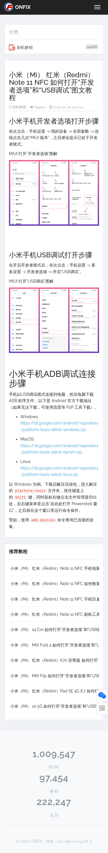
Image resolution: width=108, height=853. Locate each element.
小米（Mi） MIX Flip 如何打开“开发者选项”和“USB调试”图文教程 (54, 675)
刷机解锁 (54, 47)
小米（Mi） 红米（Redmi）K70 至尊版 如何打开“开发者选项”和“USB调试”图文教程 (54, 660)
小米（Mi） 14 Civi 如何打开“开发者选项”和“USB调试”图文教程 (54, 629)
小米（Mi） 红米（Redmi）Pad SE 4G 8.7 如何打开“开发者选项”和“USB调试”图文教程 (54, 691)
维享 (49, 842)
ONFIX (17, 7)
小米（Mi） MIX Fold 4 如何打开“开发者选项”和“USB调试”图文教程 (54, 645)
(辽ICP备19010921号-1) (74, 842)
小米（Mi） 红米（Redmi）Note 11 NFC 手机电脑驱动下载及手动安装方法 (54, 568)
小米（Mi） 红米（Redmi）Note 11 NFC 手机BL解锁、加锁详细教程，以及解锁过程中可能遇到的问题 (54, 599)
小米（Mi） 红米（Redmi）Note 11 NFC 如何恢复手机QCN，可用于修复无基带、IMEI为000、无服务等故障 (54, 583)
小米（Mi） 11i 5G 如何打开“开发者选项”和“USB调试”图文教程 (54, 706)
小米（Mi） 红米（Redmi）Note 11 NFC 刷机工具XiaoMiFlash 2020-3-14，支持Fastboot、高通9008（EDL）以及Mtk (54, 614)
